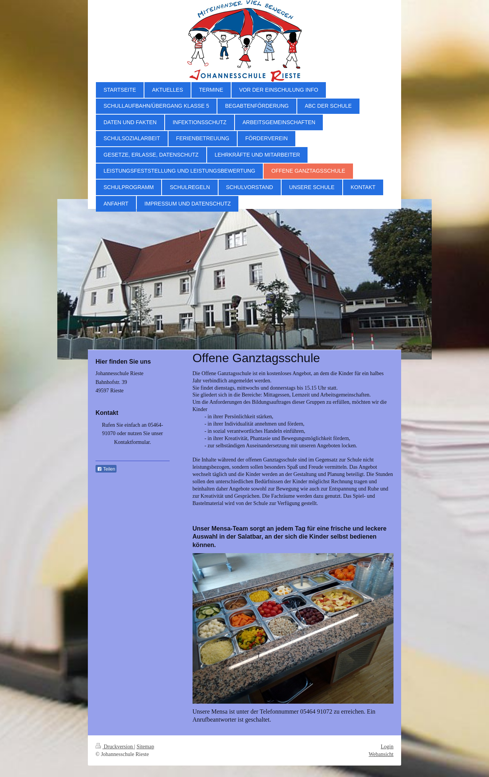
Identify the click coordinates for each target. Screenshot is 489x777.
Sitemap (145, 746)
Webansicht (381, 754)
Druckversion (115, 746)
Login (387, 746)
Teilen (106, 469)
